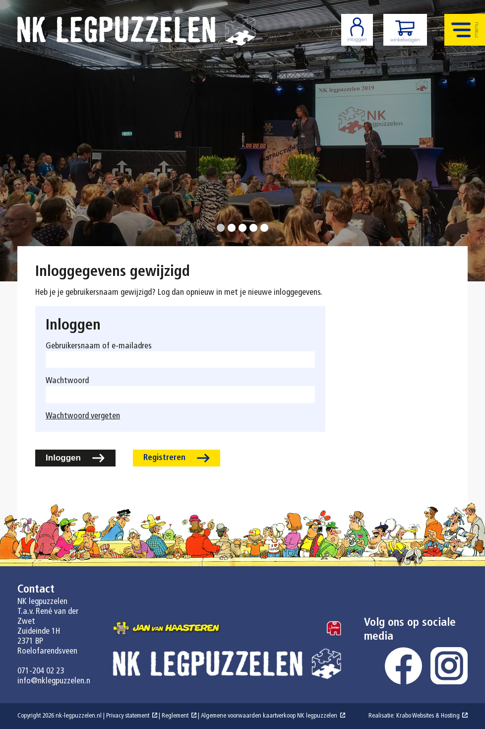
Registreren (164, 458)
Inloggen (63, 458)
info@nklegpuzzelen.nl (54, 681)
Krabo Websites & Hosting (428, 716)
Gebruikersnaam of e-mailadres (99, 346)
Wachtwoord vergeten (83, 416)
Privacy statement (127, 716)
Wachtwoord (67, 381)
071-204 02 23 (40, 671)
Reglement (175, 716)
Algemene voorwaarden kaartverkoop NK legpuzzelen (269, 716)
